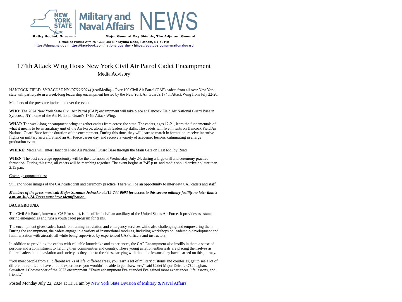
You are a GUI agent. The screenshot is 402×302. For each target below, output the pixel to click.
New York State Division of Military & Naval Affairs (138, 283)
